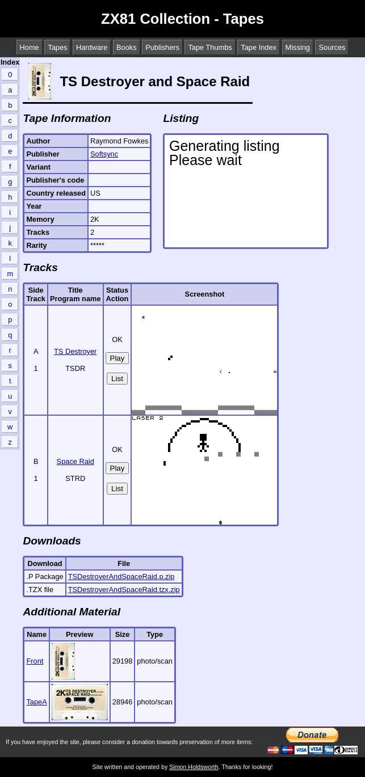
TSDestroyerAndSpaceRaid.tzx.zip (124, 589)
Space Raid (75, 461)
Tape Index (258, 47)
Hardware (91, 47)
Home (29, 47)
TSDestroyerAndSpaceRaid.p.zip (121, 576)
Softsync (104, 154)
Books (126, 47)
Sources (331, 47)
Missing (298, 47)
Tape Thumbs (210, 47)
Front (34, 661)
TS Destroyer (75, 351)
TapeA (36, 702)
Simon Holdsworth (193, 766)
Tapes (57, 47)
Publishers (162, 47)
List (117, 378)
